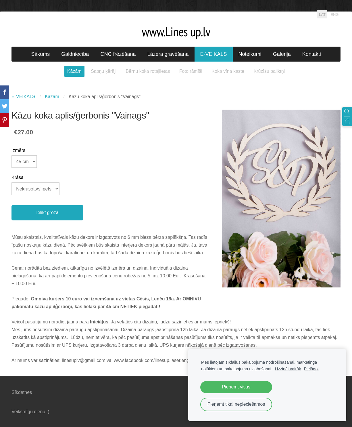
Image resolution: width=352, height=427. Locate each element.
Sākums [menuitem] (40, 54)
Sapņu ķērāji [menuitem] (103, 71)
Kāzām (52, 96)
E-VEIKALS (23, 96)
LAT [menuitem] (322, 14)
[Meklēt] (347, 112)
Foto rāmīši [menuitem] (190, 71)
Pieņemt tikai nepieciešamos (236, 404)
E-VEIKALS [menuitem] (213, 54)
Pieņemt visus (236, 386)
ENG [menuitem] (334, 14)
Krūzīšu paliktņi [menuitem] (269, 71)
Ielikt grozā (47, 212)
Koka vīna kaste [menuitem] (227, 71)
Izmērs (18, 150)
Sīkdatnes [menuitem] (21, 392)
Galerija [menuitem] (282, 54)
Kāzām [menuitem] (74, 71)
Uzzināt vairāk (288, 369)
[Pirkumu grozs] (347, 121)
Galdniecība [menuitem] (75, 54)
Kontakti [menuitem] (311, 54)
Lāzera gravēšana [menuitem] (167, 54)
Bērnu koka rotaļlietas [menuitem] (148, 71)
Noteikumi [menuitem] (249, 54)
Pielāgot (311, 369)
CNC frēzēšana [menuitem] (118, 54)
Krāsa (17, 177)
